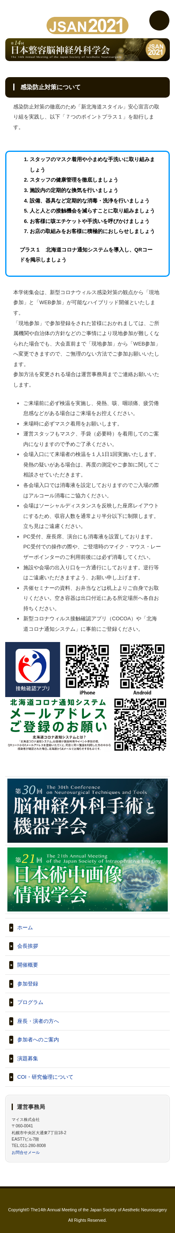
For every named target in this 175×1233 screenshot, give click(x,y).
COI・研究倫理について (45, 1077)
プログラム (30, 1002)
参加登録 (27, 984)
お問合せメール (26, 1152)
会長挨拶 (27, 946)
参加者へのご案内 (38, 1040)
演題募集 (27, 1058)
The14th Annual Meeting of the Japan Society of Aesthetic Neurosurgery (99, 1209)
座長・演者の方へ (38, 1021)
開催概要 (27, 965)
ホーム (25, 927)
